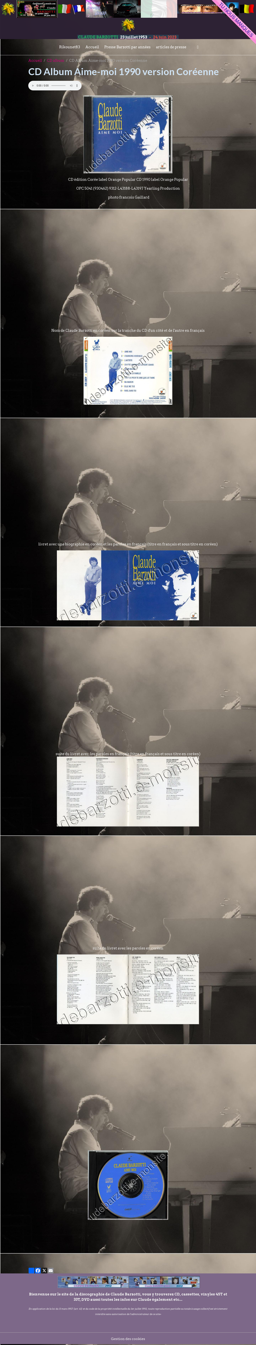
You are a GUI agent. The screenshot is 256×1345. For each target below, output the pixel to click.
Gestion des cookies (128, 1339)
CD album (55, 60)
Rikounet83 (69, 47)
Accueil (92, 47)
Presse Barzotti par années (127, 47)
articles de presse (171, 47)
